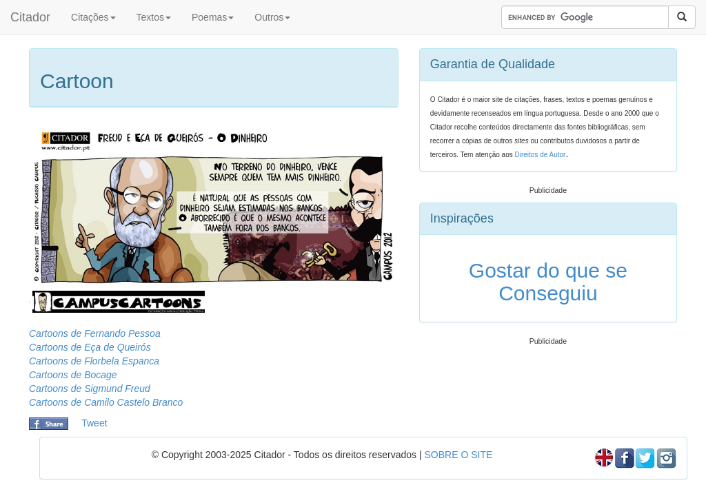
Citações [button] (93, 17)
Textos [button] (154, 17)
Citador (30, 17)
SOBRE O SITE (458, 454)
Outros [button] (272, 17)
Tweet (94, 422)
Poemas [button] (213, 17)
